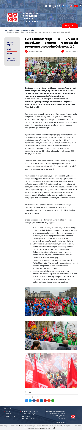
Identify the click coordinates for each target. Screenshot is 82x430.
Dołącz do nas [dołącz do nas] (70, 26)
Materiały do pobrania (30, 412)
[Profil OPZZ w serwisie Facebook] (62, 6)
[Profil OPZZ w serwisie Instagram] (70, 6)
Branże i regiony (10, 43)
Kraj (9, 49)
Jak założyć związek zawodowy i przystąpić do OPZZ (29, 416)
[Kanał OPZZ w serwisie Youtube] (75, 6)
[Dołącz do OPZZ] (70, 26)
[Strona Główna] (73, 416)
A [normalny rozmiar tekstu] (55, 6)
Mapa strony (10, 416)
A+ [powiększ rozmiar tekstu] (58, 6)
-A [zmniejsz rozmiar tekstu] (53, 6)
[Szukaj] (46, 6)
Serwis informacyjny (12, 30)
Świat (32, 30)
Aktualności (25, 30)
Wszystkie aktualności (12, 59)
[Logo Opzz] (12, 17)
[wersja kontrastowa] (50, 6)
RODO (8, 412)
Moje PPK (9, 414)
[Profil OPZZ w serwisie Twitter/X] (66, 6)
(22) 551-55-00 (60, 422)
